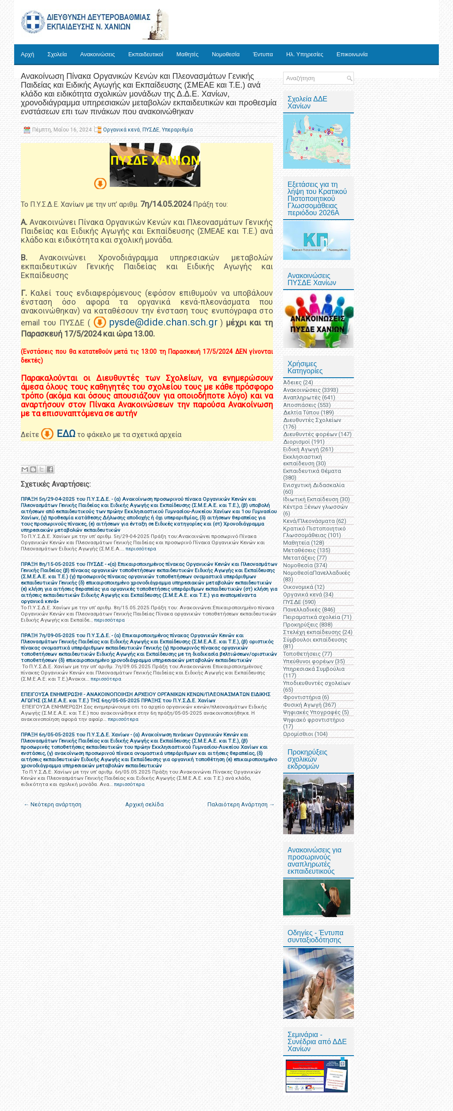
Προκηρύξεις (300, 624)
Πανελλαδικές (302, 609)
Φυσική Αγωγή (302, 704)
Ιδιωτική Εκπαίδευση (310, 499)
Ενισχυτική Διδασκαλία (314, 485)
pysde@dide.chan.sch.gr (163, 322)
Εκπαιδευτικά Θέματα (312, 471)
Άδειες (292, 382)
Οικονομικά (298, 587)
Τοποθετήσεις (302, 653)
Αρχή (27, 54)
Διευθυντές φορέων (310, 434)
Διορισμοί (296, 441)
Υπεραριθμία (177, 130)
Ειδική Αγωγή (301, 449)
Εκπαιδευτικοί (145, 54)
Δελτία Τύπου (301, 412)
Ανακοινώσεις (97, 54)
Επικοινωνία (352, 54)
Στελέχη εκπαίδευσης (312, 632)
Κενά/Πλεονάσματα (309, 521)
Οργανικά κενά (121, 130)
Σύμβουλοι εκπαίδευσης (315, 639)
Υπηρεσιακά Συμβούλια (314, 669)
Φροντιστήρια (302, 697)
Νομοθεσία (226, 54)
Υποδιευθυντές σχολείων (316, 683)
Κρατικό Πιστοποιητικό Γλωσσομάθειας (314, 531)
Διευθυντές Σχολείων (312, 420)
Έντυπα (263, 54)
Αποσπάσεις (299, 405)
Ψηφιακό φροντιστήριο (314, 719)
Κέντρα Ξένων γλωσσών (315, 506)
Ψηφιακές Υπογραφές (312, 712)
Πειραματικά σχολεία (311, 617)
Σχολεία (57, 54)
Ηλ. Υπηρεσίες (304, 54)
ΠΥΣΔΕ (150, 130)
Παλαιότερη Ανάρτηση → (241, 804)
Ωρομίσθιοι (298, 734)
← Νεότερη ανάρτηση (52, 804)
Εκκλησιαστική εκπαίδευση (302, 460)
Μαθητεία (296, 542)
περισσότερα (141, 549)
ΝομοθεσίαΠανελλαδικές (316, 572)
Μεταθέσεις (299, 550)
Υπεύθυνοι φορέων (308, 661)
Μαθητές (188, 54)
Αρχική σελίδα (144, 804)
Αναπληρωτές (302, 397)
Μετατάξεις (299, 557)
